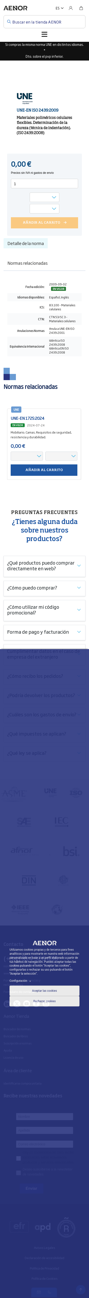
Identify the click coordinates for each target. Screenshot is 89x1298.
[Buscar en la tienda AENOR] (44, 21)
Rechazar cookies (44, 1001)
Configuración (20, 980)
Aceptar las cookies (44, 990)
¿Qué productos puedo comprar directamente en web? (41, 565)
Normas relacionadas (27, 263)
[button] (60, 8)
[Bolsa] (81, 8)
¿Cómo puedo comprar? (32, 587)
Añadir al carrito (44, 470)
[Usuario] (70, 8)
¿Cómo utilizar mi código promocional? (33, 609)
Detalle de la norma (25, 243)
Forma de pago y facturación (38, 631)
